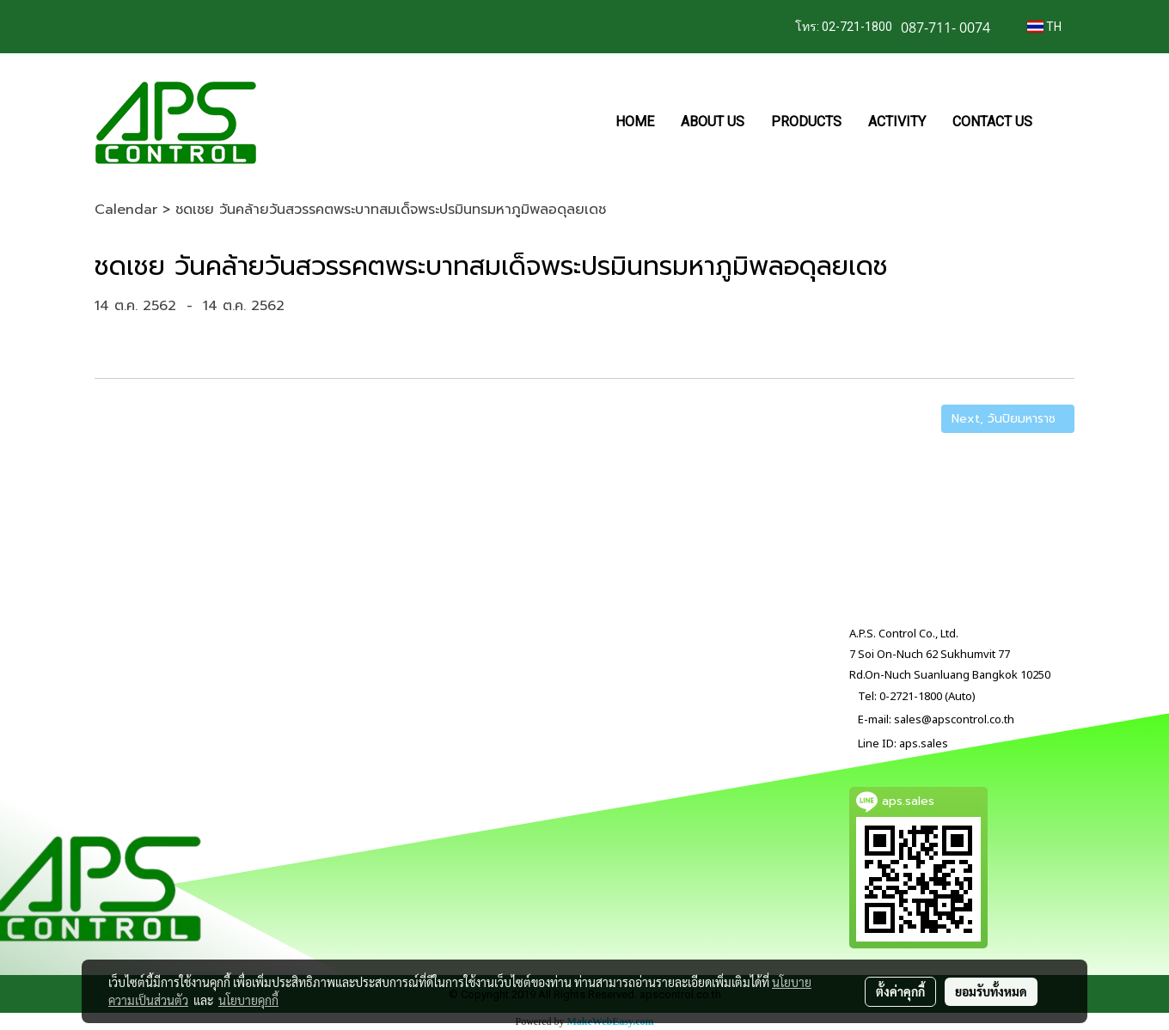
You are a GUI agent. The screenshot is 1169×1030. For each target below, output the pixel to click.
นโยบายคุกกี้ (248, 1000)
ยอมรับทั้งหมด (991, 991)
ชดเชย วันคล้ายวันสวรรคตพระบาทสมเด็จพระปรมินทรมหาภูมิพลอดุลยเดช (390, 209)
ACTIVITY (897, 121)
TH (1044, 27)
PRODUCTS (806, 121)
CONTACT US (992, 121)
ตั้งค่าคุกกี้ (900, 991)
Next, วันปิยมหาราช (1008, 419)
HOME (634, 121)
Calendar (126, 209)
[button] (1061, 122)
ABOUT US (712, 121)
